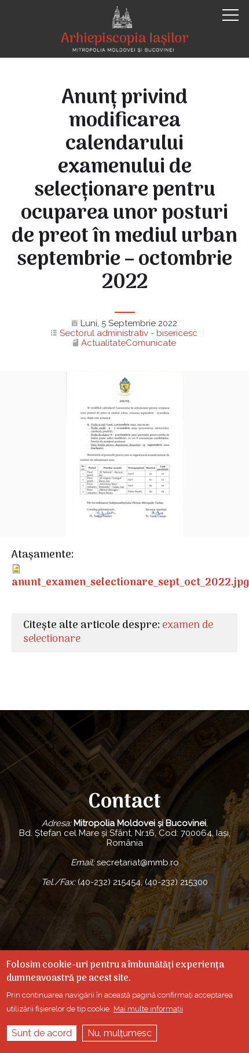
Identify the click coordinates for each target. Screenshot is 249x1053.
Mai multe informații (148, 1009)
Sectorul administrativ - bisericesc (128, 333)
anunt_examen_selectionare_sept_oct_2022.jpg (130, 582)
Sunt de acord (42, 1033)
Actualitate (103, 343)
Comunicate (151, 343)
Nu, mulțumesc (119, 1033)
